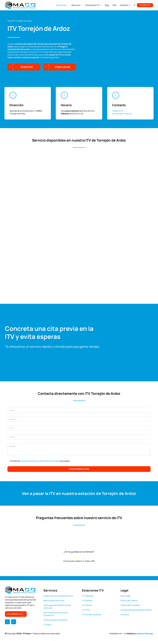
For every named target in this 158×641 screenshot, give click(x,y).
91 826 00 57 (117, 111)
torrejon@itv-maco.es (122, 113)
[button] (134, 5)
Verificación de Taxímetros (55, 620)
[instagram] (13, 621)
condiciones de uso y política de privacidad (39, 461)
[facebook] (7, 621)
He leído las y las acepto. (40, 461)
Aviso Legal (125, 595)
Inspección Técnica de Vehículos (58, 595)
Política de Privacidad (130, 605)
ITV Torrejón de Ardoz (91, 614)
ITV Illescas (87, 605)
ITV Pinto (86, 609)
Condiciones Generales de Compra (136, 609)
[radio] (75, 556)
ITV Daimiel (87, 600)
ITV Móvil (47, 624)
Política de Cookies (128, 600)
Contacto (124, 614)
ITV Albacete (87, 595)
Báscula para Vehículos (53, 600)
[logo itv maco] (20, 2)
